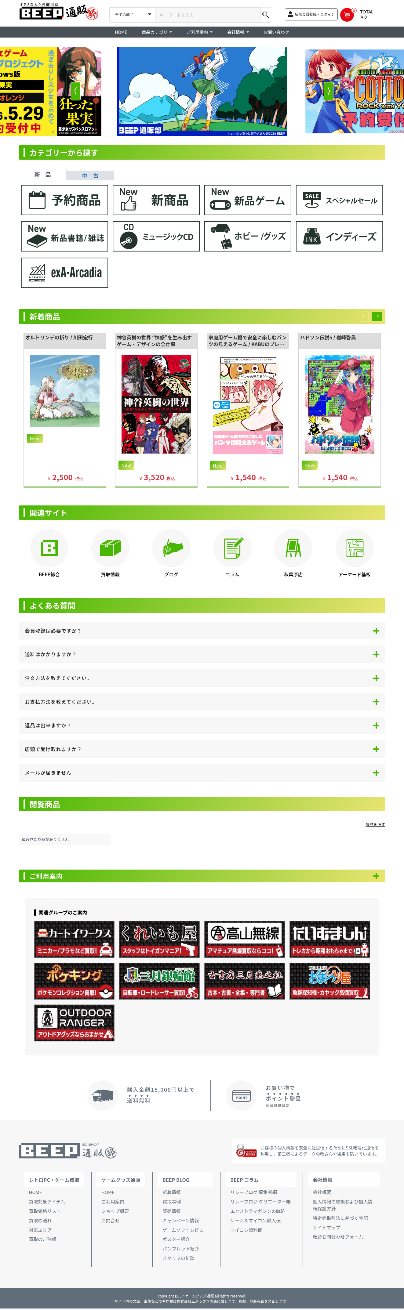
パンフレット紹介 (180, 1250)
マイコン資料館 (246, 1231)
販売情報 (171, 1212)
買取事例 (171, 1203)
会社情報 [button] (236, 32)
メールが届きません (48, 772)
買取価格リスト (45, 1212)
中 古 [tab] (90, 175)
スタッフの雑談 (178, 1259)
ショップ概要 (115, 1212)
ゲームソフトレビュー (185, 1231)
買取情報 (110, 574)
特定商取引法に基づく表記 (340, 1219)
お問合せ (110, 1221)
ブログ (171, 574)
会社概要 (322, 1193)
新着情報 (171, 1193)
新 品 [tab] (43, 174)
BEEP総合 (49, 574)
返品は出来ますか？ (48, 725)
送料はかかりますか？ (51, 654)
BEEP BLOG (175, 1181)
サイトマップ (326, 1228)
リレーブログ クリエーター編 (260, 1203)
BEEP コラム (244, 1181)
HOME (121, 32)
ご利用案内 (49, 877)
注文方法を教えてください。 (58, 678)
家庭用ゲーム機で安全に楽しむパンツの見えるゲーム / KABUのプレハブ (248, 344)
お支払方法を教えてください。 (61, 701)
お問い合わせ (276, 32)
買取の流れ (40, 1221)
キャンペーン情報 (180, 1221)
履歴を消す (375, 824)
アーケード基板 (354, 574)
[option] (202, 91)
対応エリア (40, 1231)
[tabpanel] (202, 239)
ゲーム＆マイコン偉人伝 (255, 1221)
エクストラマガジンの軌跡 (257, 1212)
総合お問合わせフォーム (338, 1238)
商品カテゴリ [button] (155, 32)
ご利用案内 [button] (198, 32)
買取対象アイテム (47, 1203)
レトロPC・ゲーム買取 (54, 1181)
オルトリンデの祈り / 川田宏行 (59, 337)
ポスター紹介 (176, 1240)
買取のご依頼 (42, 1240)
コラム (232, 574)
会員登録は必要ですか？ (53, 630)
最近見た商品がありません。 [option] (47, 839)
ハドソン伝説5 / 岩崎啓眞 (328, 337)
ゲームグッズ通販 (120, 1181)
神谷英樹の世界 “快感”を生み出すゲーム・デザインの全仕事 (154, 341)
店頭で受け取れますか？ (53, 749)
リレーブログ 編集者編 (253, 1193)
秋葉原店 (293, 574)
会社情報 (322, 1181)
